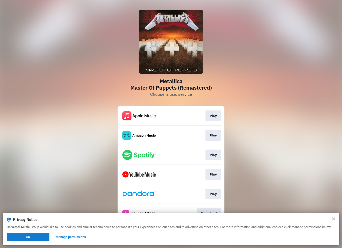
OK (28, 237)
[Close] (333, 219)
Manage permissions (71, 237)
